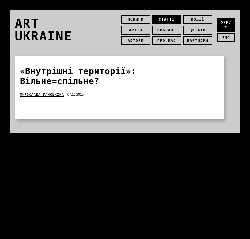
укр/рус (226, 25)
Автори (136, 41)
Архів (135, 30)
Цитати (198, 30)
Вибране (166, 30)
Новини (136, 19)
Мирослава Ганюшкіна (42, 94)
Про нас (166, 41)
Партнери (197, 41)
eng (226, 38)
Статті (167, 19)
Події (197, 19)
